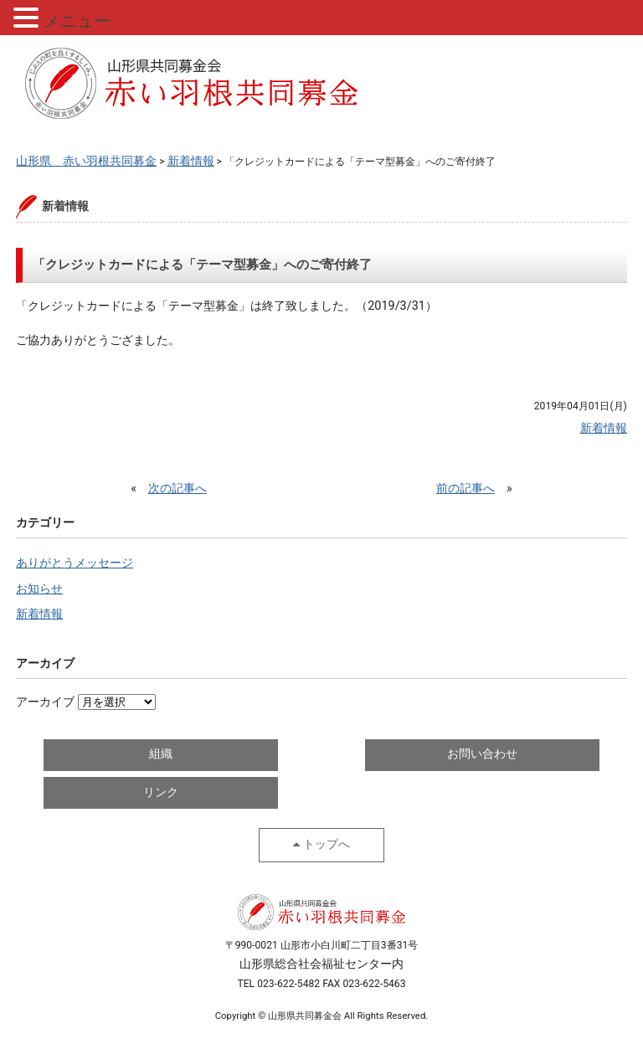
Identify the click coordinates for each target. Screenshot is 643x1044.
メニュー (77, 21)
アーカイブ (45, 702)
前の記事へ (465, 488)
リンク (160, 792)
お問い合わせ (482, 754)
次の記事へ (177, 488)
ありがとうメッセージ (74, 563)
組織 (160, 754)
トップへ (326, 844)
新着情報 (39, 614)
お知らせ (39, 589)
